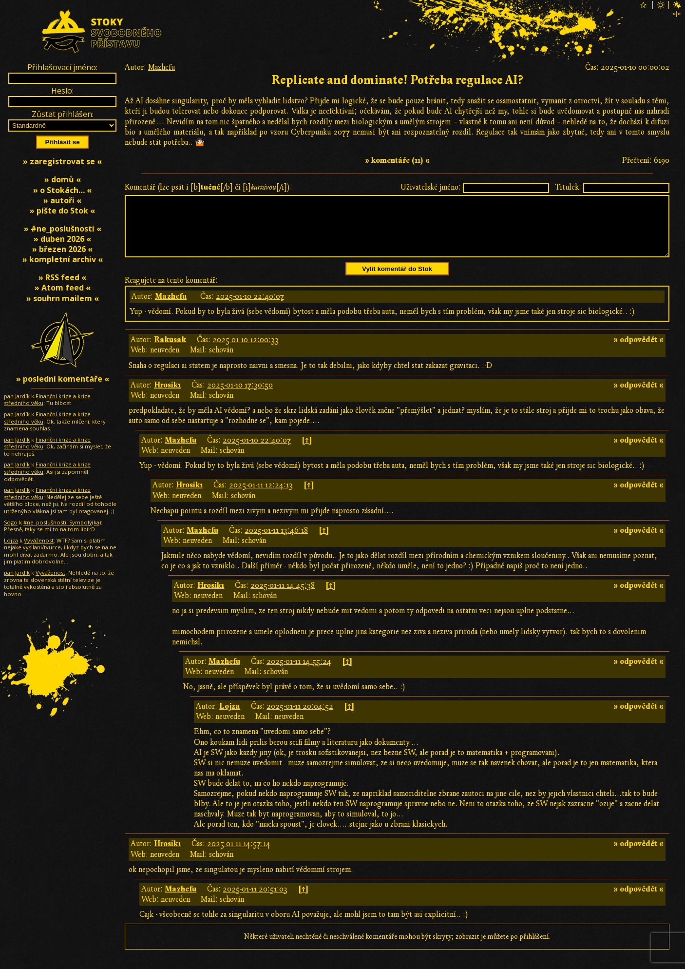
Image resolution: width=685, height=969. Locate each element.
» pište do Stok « (62, 210)
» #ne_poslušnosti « (62, 228)
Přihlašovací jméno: (62, 67)
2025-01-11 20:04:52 (299, 718)
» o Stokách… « (62, 190)
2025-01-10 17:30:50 (240, 396)
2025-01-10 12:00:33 (245, 351)
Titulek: (568, 187)
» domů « (62, 179)
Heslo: (62, 90)
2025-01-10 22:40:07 (250, 308)
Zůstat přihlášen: (63, 114)
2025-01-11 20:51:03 (255, 900)
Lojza (229, 718)
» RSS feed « (62, 277)
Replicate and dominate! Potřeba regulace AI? (397, 80)
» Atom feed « (63, 287)
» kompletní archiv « (62, 259)
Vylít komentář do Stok (397, 280)
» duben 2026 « (62, 238)
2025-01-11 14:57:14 (238, 855)
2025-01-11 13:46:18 (276, 542)
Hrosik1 (167, 397)
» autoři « (62, 200)
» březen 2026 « (62, 249)
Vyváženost (39, 540)
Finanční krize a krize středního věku (47, 399)
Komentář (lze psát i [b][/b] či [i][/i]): (208, 187)
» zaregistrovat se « (62, 161)
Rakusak (170, 351)
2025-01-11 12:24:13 (261, 496)
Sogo (11, 522)
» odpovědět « (638, 351)
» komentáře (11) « (397, 160)
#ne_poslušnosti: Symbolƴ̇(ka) (62, 522)
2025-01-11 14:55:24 (298, 673)
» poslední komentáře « (62, 378)
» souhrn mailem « (62, 298)
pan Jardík (17, 396)
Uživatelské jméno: (430, 187)
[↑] (307, 452)
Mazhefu (161, 67)
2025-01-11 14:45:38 (282, 597)
